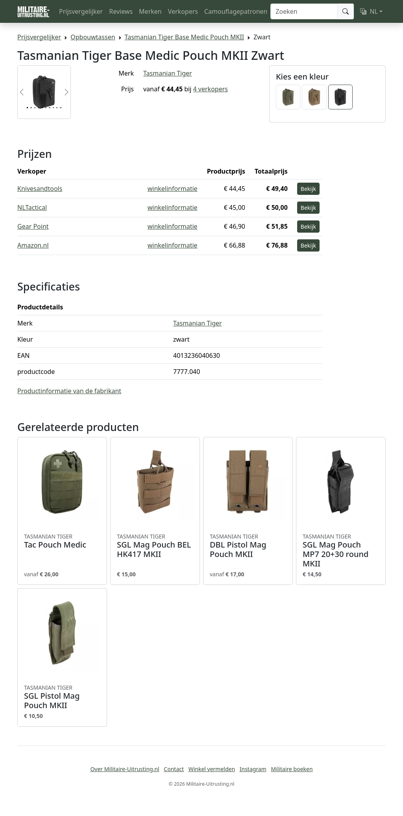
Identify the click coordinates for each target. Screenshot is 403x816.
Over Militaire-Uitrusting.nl (124, 769)
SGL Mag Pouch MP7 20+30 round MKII (341, 551)
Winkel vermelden (212, 769)
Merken (150, 11)
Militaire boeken (291, 769)
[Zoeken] (304, 11)
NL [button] (369, 11)
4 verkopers (210, 89)
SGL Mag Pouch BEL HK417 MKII (155, 546)
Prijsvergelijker (81, 11)
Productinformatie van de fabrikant (69, 391)
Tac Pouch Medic (62, 541)
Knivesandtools (39, 188)
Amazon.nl (33, 245)
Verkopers (183, 11)
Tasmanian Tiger (167, 73)
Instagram (253, 769)
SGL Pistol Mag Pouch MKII (62, 697)
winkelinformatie (173, 188)
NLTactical (32, 207)
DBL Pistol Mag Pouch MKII (248, 546)
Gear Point (33, 226)
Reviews (121, 11)
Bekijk (308, 188)
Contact (174, 769)
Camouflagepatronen (235, 11)
